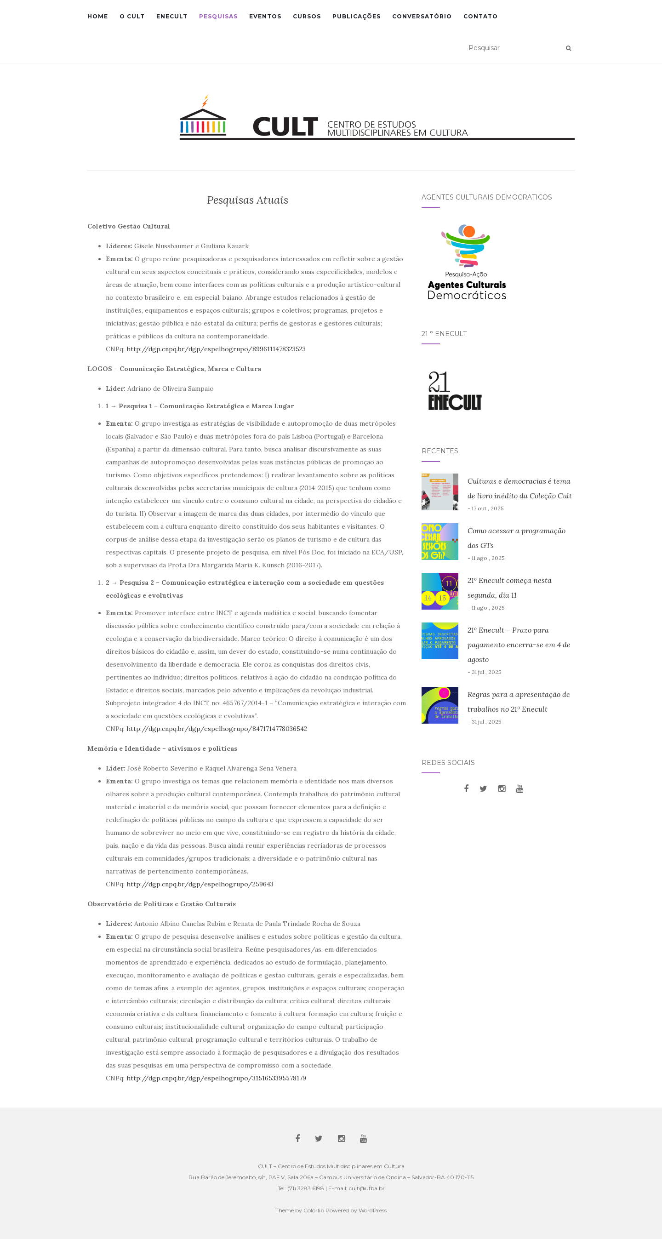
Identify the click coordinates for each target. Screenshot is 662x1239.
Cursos (307, 16)
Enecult (172, 16)
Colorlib (313, 1210)
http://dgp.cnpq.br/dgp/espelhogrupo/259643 (200, 884)
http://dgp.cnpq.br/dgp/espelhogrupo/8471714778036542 (216, 729)
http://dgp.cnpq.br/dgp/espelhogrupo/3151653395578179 (216, 1078)
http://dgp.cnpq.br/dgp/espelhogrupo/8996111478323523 (216, 349)
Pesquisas (218, 16)
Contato (480, 16)
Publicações (356, 16)
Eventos (265, 16)
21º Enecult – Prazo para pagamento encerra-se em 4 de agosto (519, 644)
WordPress (373, 1210)
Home (97, 16)
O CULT (132, 16)
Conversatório (422, 16)
